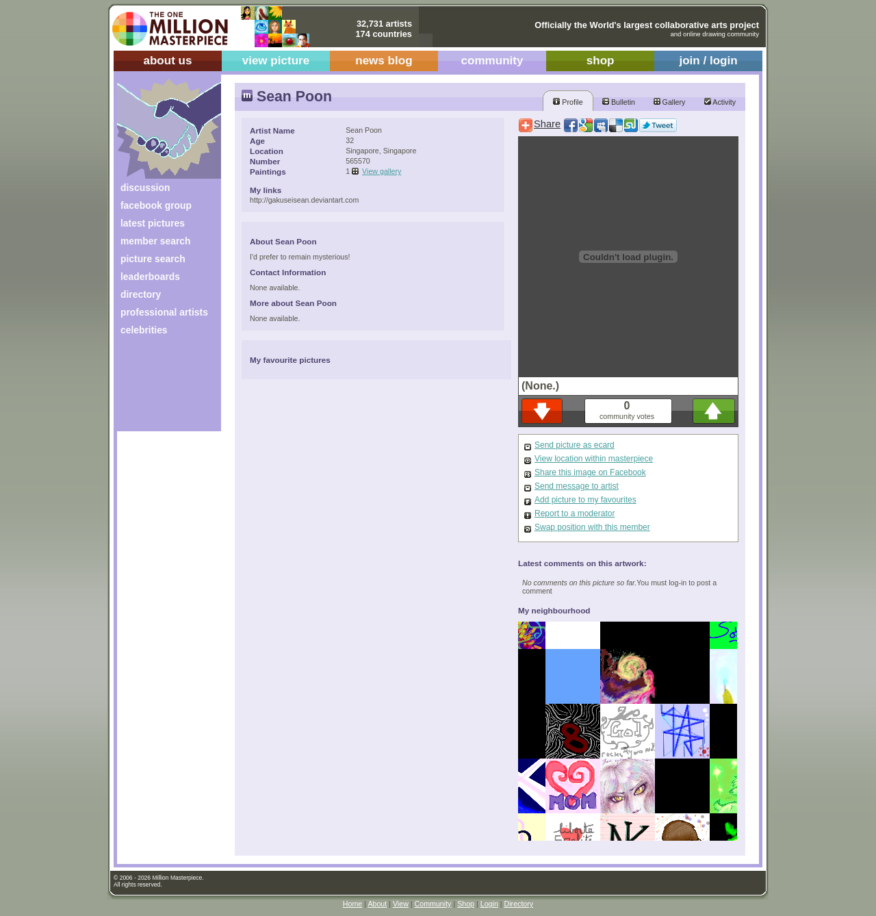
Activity (720, 102)
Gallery (670, 102)
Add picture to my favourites (585, 500)
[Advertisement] (160, 388)
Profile (567, 102)
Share (547, 123)
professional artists (164, 312)
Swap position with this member (592, 527)
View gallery (381, 171)
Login (489, 904)
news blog (383, 60)
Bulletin (618, 102)
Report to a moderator (574, 513)
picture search (152, 258)
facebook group (156, 205)
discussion (145, 187)
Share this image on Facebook (590, 472)
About (377, 904)
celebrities (144, 330)
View (401, 904)
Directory (519, 904)
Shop (465, 904)
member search (155, 241)
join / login (708, 60)
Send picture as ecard (574, 445)
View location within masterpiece (593, 458)
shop (601, 60)
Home (352, 904)
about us (167, 60)
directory (140, 294)
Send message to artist (576, 486)
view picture (276, 60)
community (492, 60)
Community (433, 904)
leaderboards (150, 276)
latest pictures (152, 223)
